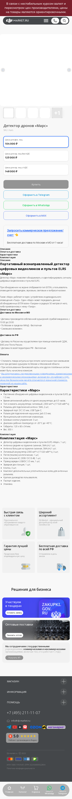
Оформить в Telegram (36, 194)
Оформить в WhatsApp (36, 205)
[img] (36, 630)
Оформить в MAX (36, 215)
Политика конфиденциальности (21, 768)
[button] (44, 20)
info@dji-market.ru (20, 720)
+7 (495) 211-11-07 (23, 712)
